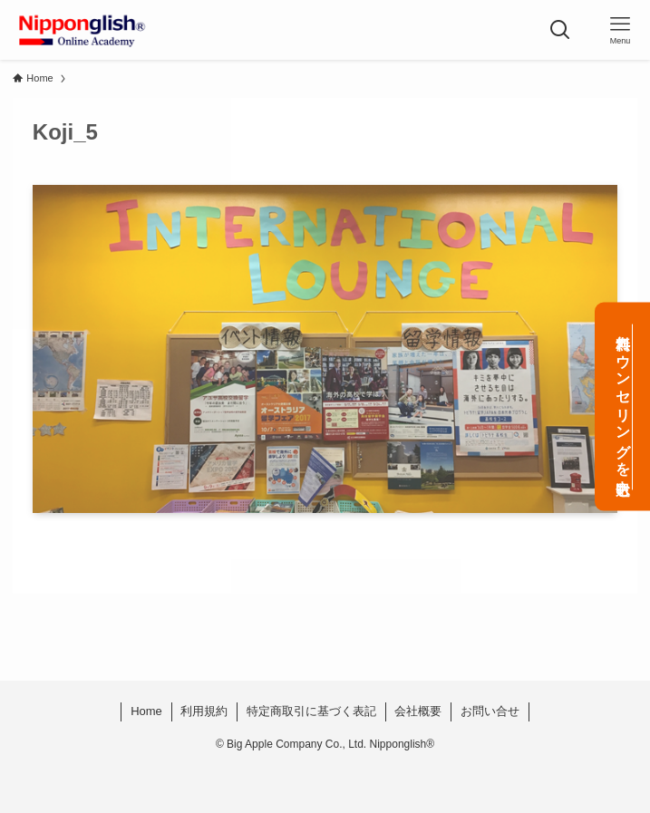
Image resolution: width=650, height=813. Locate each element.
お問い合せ (490, 711)
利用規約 (204, 711)
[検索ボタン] (560, 30)
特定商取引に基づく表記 (311, 711)
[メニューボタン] (620, 30)
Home (146, 711)
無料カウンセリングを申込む (623, 406)
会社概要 (417, 711)
